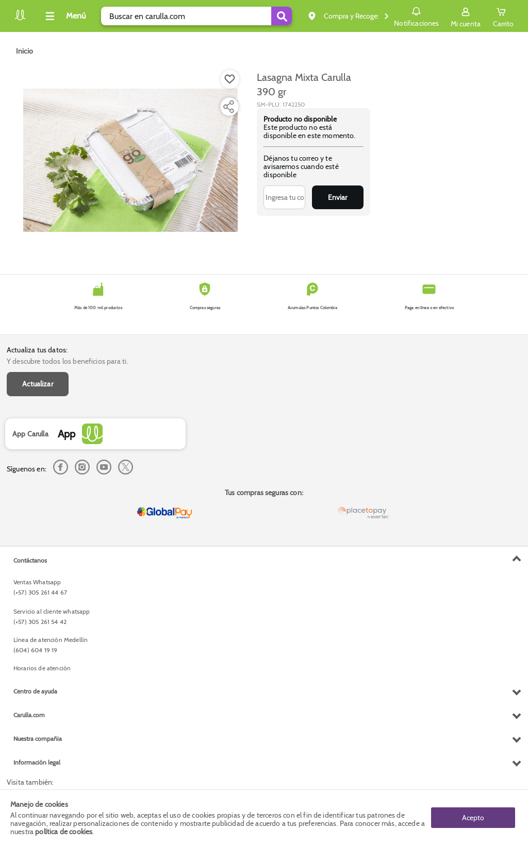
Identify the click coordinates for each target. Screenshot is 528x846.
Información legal (36, 762)
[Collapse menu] (64, 16)
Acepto (473, 817)
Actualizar (37, 383)
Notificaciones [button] (416, 15)
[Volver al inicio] (20, 19)
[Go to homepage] (24, 51)
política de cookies (63, 831)
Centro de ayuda (35, 691)
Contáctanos (30, 560)
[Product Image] (130, 160)
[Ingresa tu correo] (284, 197)
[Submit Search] (281, 16)
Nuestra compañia (37, 738)
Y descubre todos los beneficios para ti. (67, 361)
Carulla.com (29, 715)
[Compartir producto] (228, 106)
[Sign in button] (466, 16)
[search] (196, 16)
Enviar (337, 197)
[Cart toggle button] (503, 16)
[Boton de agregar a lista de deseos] (230, 79)
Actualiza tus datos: (37, 350)
